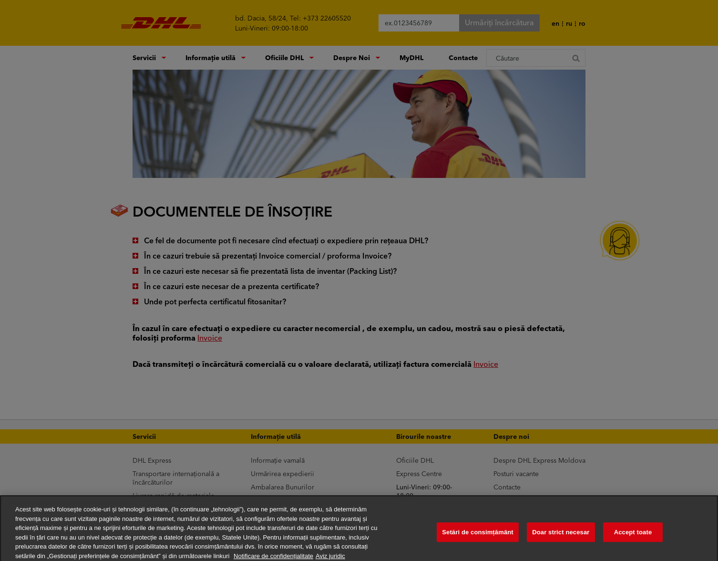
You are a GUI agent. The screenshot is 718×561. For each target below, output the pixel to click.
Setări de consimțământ (477, 536)
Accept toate (633, 536)
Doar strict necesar (560, 536)
